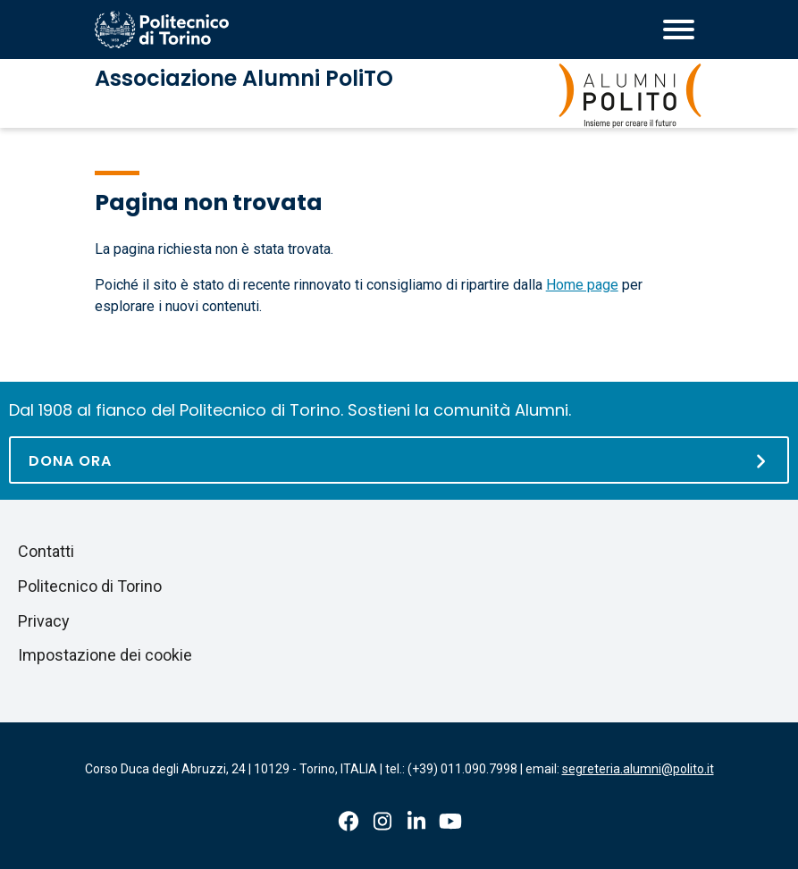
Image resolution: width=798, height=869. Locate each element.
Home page (582, 284)
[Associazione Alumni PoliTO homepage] (630, 95)
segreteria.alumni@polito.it (638, 769)
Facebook (348, 821)
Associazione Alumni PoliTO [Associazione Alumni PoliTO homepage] (244, 78)
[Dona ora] (399, 460)
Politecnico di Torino (90, 586)
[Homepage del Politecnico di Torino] (162, 29)
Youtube (450, 821)
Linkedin (416, 821)
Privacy (44, 621)
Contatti (46, 551)
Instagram (382, 821)
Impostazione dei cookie (105, 654)
